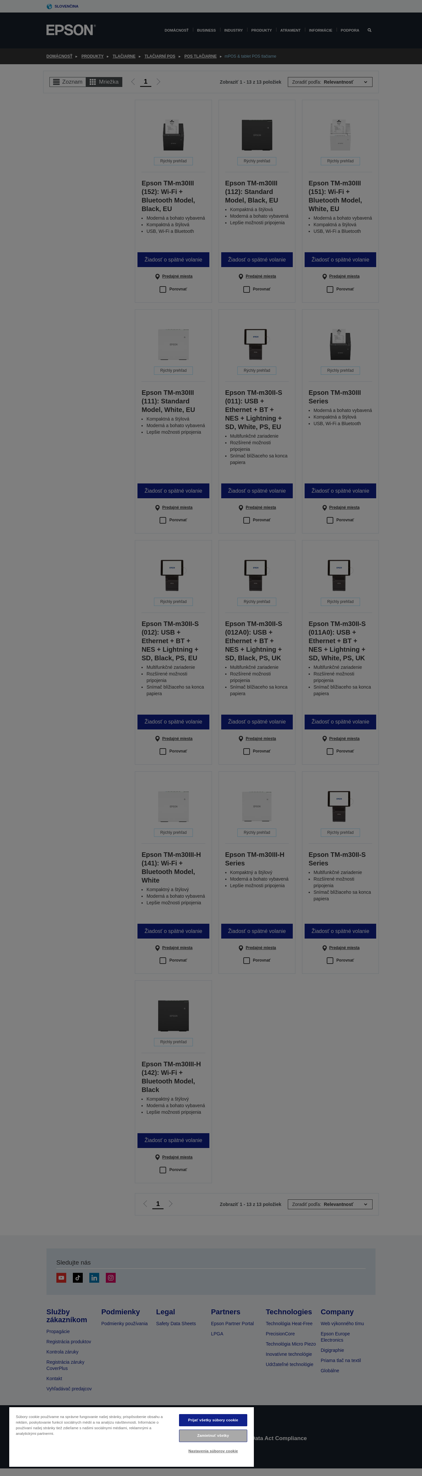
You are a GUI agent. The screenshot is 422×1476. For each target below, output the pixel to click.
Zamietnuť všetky (213, 1435)
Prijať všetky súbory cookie (213, 1420)
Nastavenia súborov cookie (213, 1451)
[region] (131, 1437)
